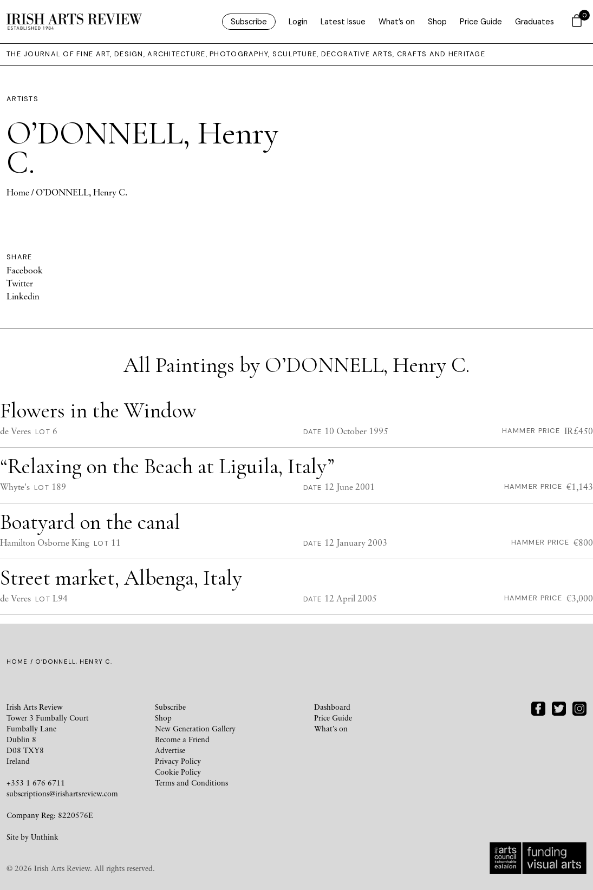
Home (17, 192)
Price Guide (481, 22)
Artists (22, 98)
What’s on (397, 22)
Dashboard (332, 706)
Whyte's (15, 486)
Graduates (534, 22)
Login (298, 22)
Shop (437, 22)
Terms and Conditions (191, 782)
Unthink (44, 836)
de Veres (15, 431)
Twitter (19, 283)
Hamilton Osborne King (44, 542)
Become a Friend (182, 739)
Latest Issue (343, 22)
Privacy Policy (178, 760)
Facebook (24, 270)
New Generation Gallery (195, 728)
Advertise (170, 750)
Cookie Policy (178, 771)
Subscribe (249, 22)
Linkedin (23, 296)
